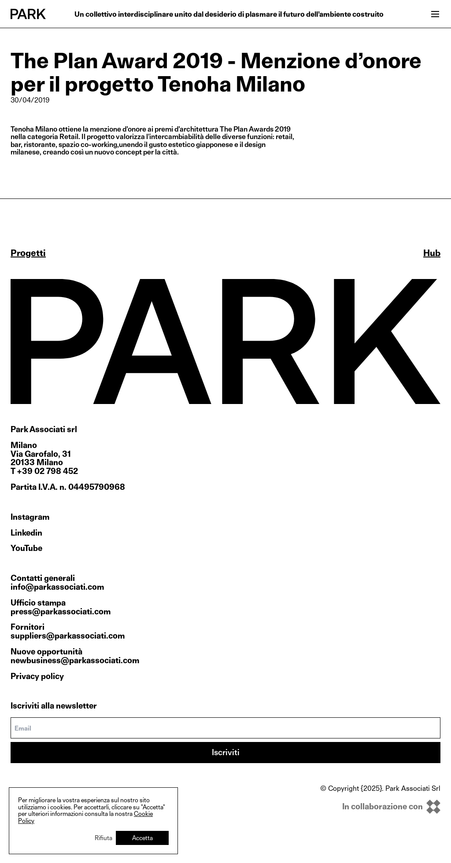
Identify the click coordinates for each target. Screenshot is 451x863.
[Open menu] (435, 14)
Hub (431, 253)
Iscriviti (226, 752)
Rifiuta (103, 837)
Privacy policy (37, 676)
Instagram (30, 517)
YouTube (26, 548)
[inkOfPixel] (380, 807)
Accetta (142, 837)
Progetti (28, 253)
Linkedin (26, 533)
